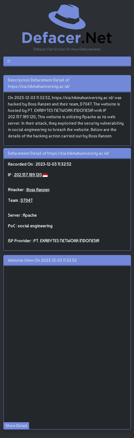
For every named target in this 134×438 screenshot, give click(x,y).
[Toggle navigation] (9, 61)
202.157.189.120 (28, 174)
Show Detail (16, 425)
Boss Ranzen (37, 189)
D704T (27, 200)
